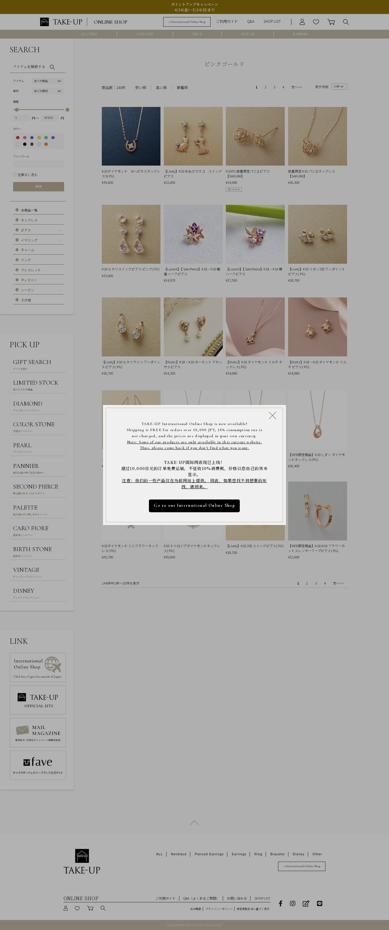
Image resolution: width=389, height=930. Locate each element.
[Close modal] (272, 415)
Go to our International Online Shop (194, 505)
